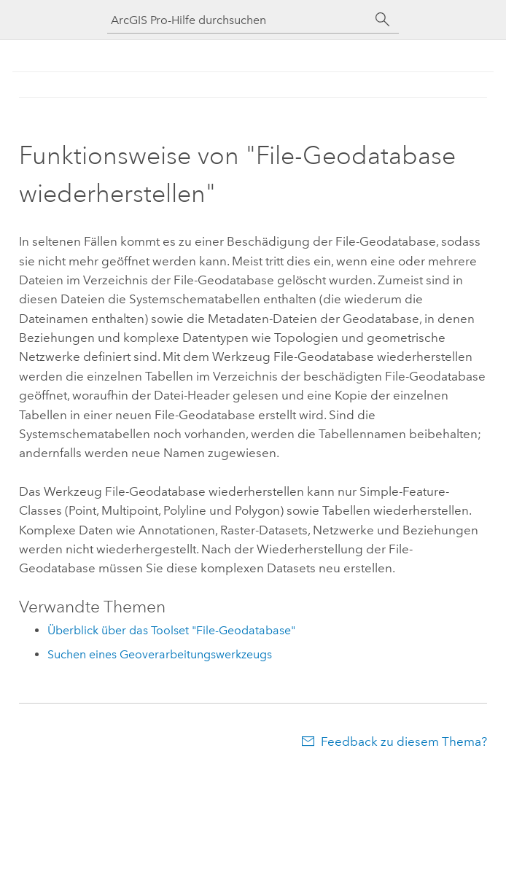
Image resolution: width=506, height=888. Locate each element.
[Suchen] (382, 19)
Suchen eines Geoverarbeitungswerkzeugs (159, 654)
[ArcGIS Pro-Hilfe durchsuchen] (238, 20)
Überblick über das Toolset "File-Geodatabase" (171, 630)
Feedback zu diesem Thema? (404, 741)
